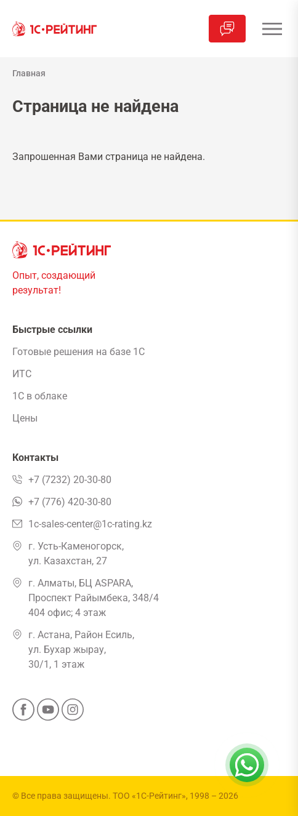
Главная (29, 73)
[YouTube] (48, 713)
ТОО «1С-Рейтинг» (149, 796)
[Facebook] (23, 713)
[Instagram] (73, 713)
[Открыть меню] (272, 28)
